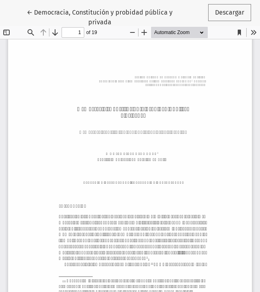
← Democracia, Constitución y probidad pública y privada (100, 16)
